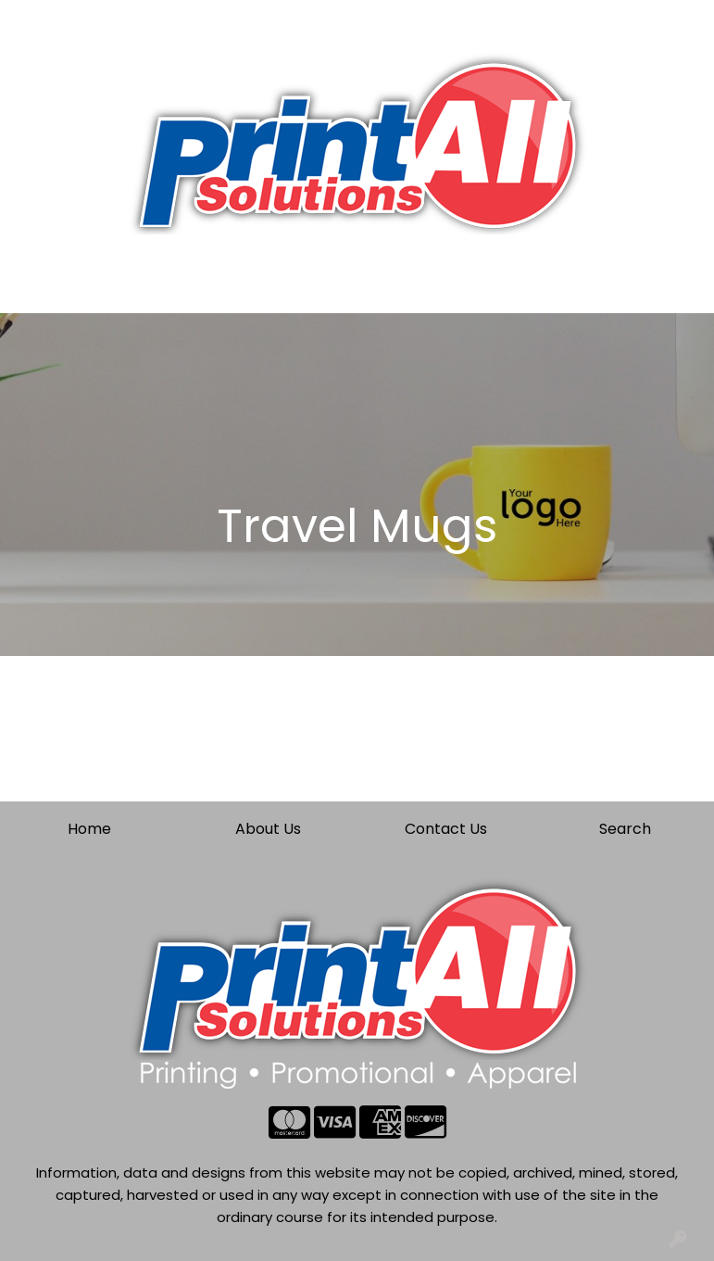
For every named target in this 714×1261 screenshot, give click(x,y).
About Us (107, 20)
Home (39, 20)
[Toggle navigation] (28, 293)
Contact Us (194, 20)
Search (498, 20)
